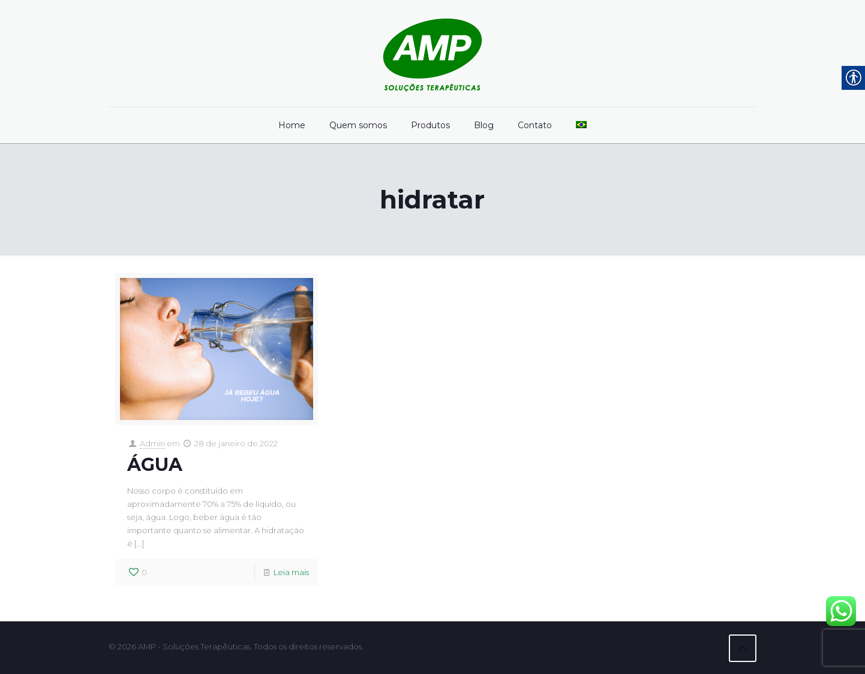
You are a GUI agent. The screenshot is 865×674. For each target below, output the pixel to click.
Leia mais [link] (291, 572)
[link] (432, 53)
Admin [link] (152, 443)
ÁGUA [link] (154, 465)
